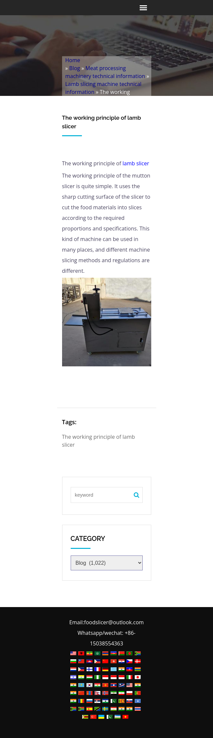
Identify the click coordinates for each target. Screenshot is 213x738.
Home (72, 60)
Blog (74, 68)
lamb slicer (136, 163)
